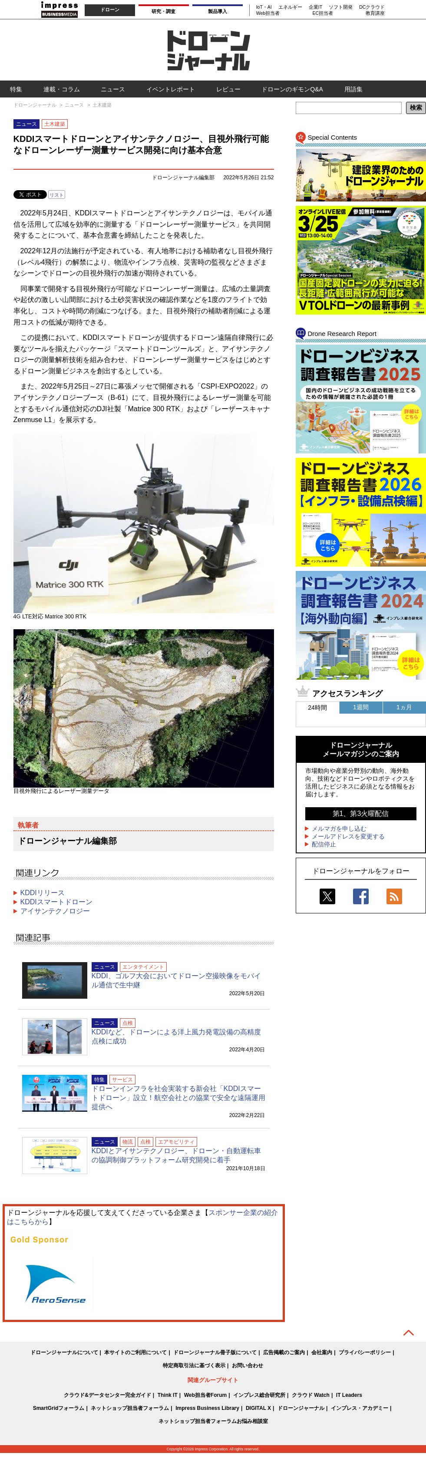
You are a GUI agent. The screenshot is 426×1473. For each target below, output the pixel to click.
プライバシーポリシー (365, 1352)
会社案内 (321, 1352)
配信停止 (324, 844)
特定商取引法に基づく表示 (194, 1365)
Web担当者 (268, 13)
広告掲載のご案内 (284, 1352)
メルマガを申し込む (339, 828)
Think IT (168, 1395)
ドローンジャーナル (300, 1408)
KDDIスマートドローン (56, 902)
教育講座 (375, 13)
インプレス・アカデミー (359, 1408)
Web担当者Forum (205, 1395)
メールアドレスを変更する (348, 836)
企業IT (315, 7)
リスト (57, 195)
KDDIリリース (42, 892)
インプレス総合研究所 (259, 1395)
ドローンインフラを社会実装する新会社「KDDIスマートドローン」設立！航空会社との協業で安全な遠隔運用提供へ (178, 1098)
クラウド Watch (311, 1395)
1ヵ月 (404, 707)
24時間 (317, 707)
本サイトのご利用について (135, 1352)
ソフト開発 (341, 7)
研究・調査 (163, 11)
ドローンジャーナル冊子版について (215, 1352)
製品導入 (217, 11)
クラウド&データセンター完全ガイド (107, 1395)
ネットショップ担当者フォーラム (130, 1408)
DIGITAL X (258, 1408)
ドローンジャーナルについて (64, 1352)
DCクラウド (372, 7)
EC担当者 (322, 13)
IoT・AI (264, 7)
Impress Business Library (207, 1408)
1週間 (361, 707)
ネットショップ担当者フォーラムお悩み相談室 (213, 1421)
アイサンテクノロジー (55, 911)
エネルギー (290, 7)
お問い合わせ (247, 1365)
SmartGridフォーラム (59, 1408)
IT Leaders (349, 1395)
